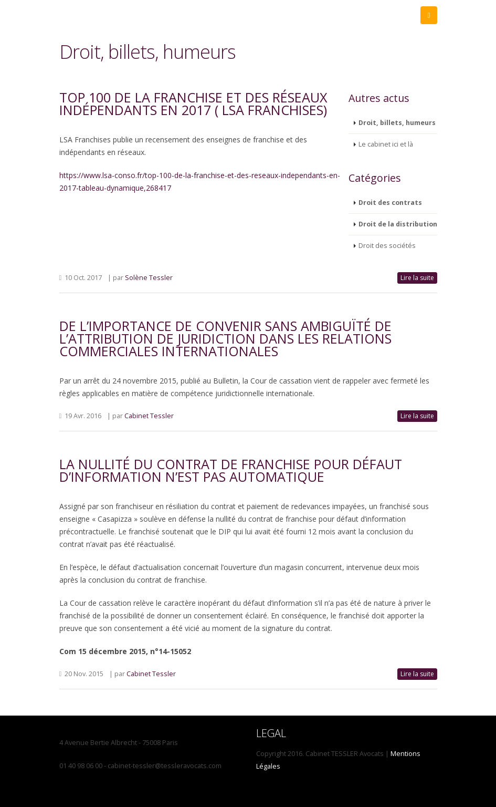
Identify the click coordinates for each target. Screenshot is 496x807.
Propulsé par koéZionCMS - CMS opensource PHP (488, 799)
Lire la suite (417, 277)
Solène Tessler (149, 277)
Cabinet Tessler (149, 415)
